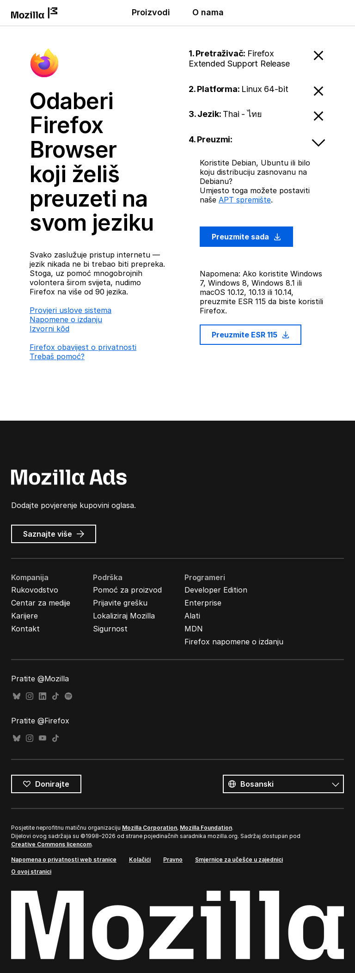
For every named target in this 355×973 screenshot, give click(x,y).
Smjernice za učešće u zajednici (239, 859)
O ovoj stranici (31, 871)
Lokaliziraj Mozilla (124, 615)
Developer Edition (215, 589)
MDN (193, 628)
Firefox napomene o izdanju (233, 641)
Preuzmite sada (246, 236)
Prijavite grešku (120, 602)
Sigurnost (110, 628)
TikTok (55, 696)
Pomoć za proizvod (127, 589)
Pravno (173, 859)
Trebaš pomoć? (57, 356)
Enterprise (202, 602)
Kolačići (140, 859)
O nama (208, 12)
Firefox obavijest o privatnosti (83, 347)
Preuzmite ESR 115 (250, 334)
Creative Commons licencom (51, 844)
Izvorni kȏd (49, 328)
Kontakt (25, 628)
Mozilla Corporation (149, 827)
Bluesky (16, 696)
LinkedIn (42, 696)
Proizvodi (151, 12)
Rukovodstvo (34, 589)
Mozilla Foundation (206, 827)
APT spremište (245, 199)
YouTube (42, 738)
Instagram (29, 696)
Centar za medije (40, 602)
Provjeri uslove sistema (70, 310)
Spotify (68, 696)
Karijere (24, 615)
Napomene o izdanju (66, 319)
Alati (192, 615)
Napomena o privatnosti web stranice (63, 859)
